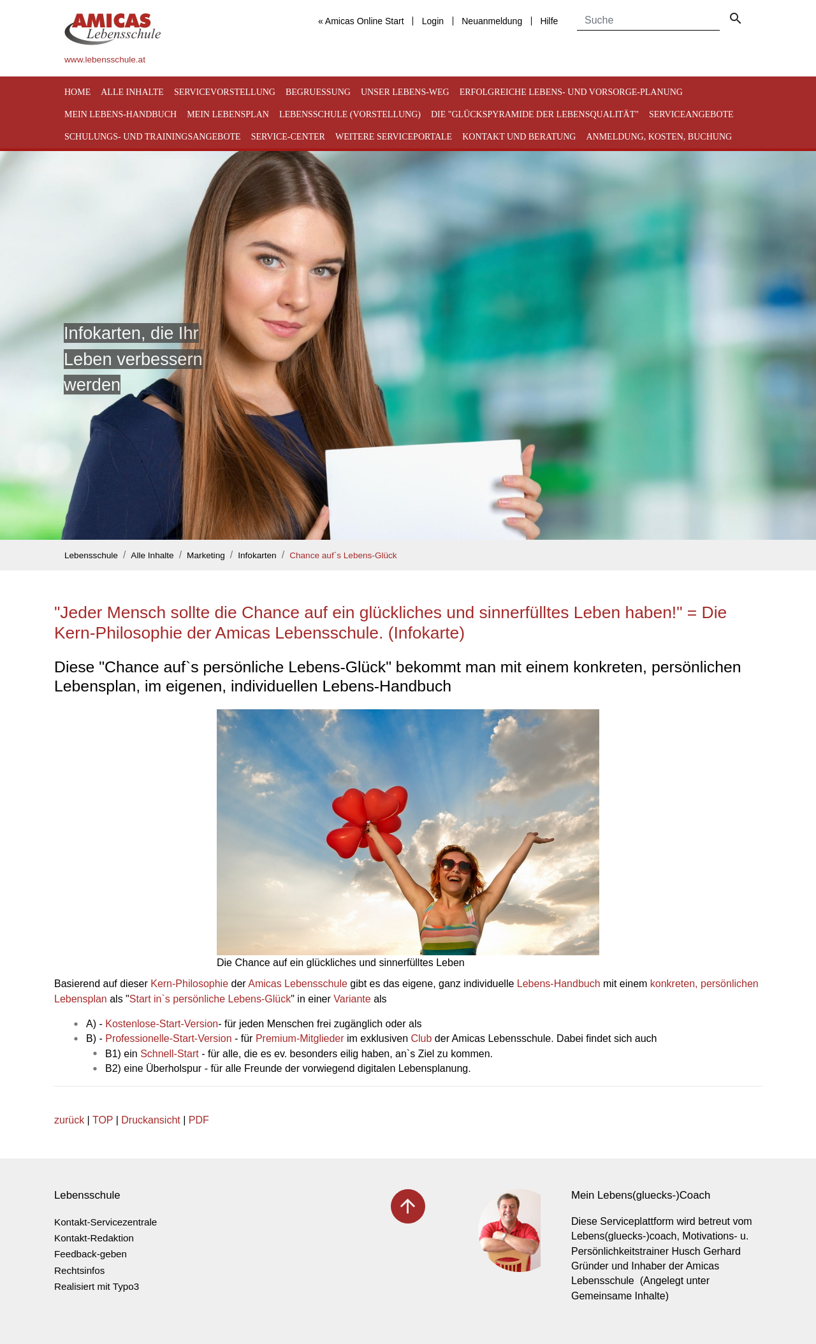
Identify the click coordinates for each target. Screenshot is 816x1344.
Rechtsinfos (79, 1270)
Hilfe (549, 21)
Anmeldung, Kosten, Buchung (659, 136)
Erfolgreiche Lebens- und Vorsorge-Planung (571, 92)
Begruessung (318, 92)
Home (77, 92)
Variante (351, 999)
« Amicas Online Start (361, 21)
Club (421, 1038)
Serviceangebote (691, 114)
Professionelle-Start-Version (168, 1038)
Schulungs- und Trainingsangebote (152, 136)
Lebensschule (91, 555)
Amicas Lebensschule (297, 983)
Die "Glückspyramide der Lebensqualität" (535, 114)
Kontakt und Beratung (519, 136)
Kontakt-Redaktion (94, 1237)
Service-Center (288, 136)
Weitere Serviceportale (393, 136)
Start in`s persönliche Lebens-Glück (210, 999)
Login (433, 21)
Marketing (206, 555)
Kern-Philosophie (189, 983)
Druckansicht (150, 1120)
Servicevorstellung (224, 92)
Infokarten (257, 555)
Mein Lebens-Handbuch (120, 114)
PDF (199, 1120)
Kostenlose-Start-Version (161, 1023)
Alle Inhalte (132, 92)
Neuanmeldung (492, 21)
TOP (102, 1120)
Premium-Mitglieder (300, 1038)
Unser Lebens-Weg (405, 92)
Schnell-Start (169, 1053)
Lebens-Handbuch (559, 983)
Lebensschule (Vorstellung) (350, 114)
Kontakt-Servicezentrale (105, 1222)
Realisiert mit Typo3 (96, 1286)
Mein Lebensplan (228, 114)
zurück (69, 1120)
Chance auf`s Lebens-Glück (343, 555)
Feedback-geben (90, 1253)
